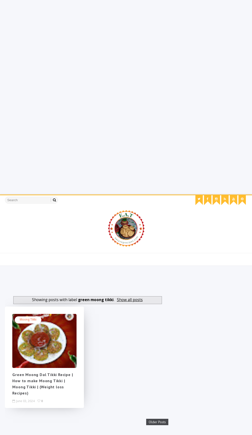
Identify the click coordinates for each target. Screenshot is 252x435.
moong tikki (28, 319)
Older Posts (157, 421)
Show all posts (130, 299)
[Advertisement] (126, 34)
